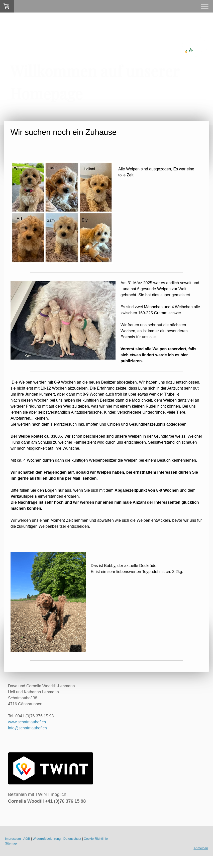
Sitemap (11, 843)
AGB (26, 838)
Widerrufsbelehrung (47, 838)
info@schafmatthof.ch (27, 728)
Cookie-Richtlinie (96, 838)
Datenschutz (72, 838)
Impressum (13, 838)
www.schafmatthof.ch (27, 722)
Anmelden (200, 848)
